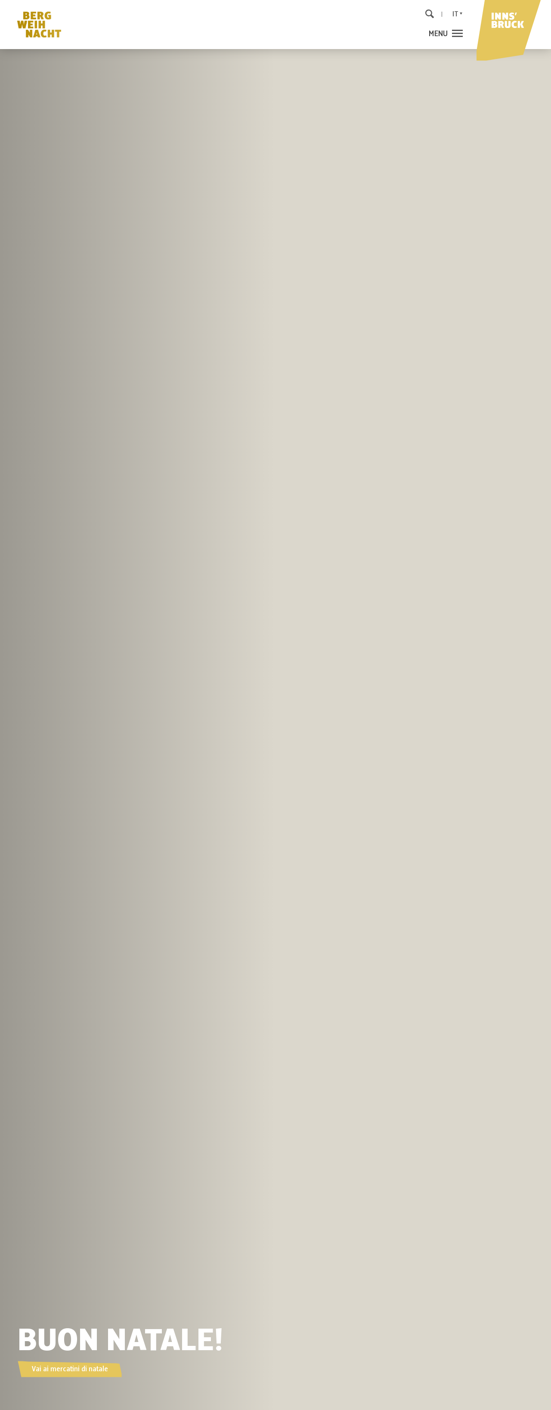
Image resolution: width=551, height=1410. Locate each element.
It (455, 14)
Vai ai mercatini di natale (69, 1369)
